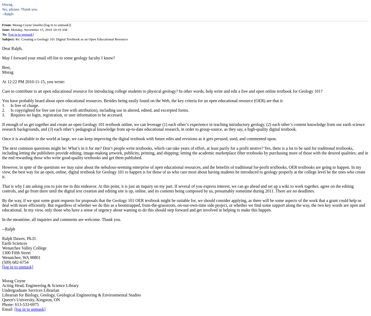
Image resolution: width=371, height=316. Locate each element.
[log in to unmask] (21, 34)
